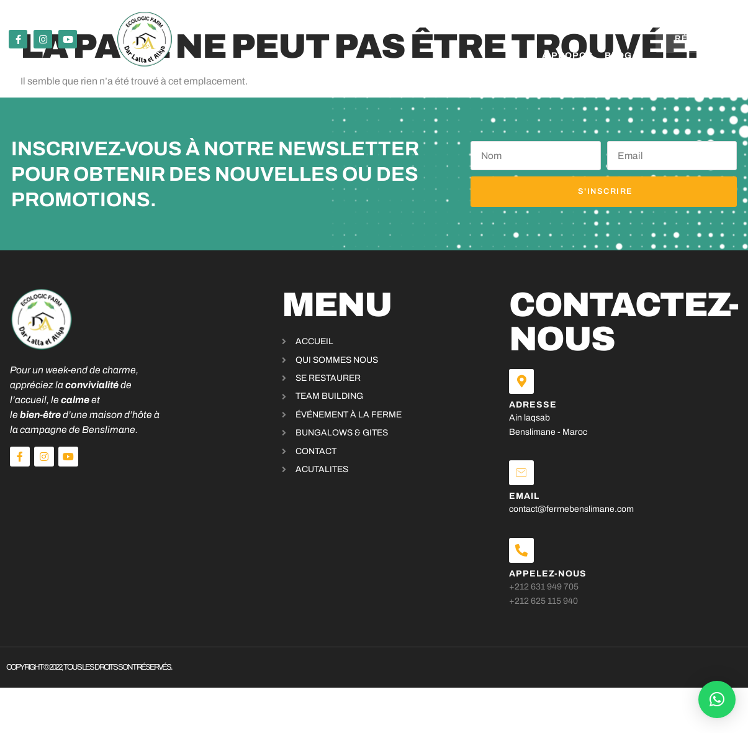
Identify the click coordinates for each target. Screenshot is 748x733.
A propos (509, 22)
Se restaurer (157, 22)
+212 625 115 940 (568, 610)
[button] (717, 699)
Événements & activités (280, 23)
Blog (527, 55)
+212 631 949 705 (568, 596)
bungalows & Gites (418, 22)
